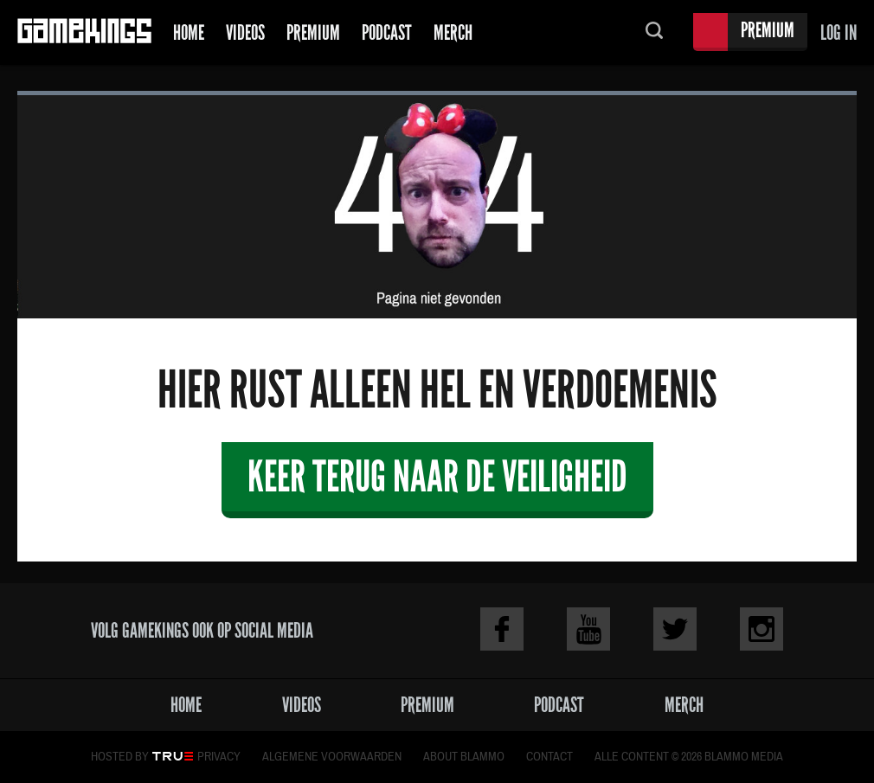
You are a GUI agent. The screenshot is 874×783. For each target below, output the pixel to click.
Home (188, 32)
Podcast (387, 32)
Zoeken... (654, 32)
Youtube (588, 629)
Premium (313, 32)
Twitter (675, 629)
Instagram (761, 629)
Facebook (502, 629)
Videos (245, 32)
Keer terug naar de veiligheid (437, 476)
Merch (453, 32)
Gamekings (84, 32)
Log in (838, 32)
